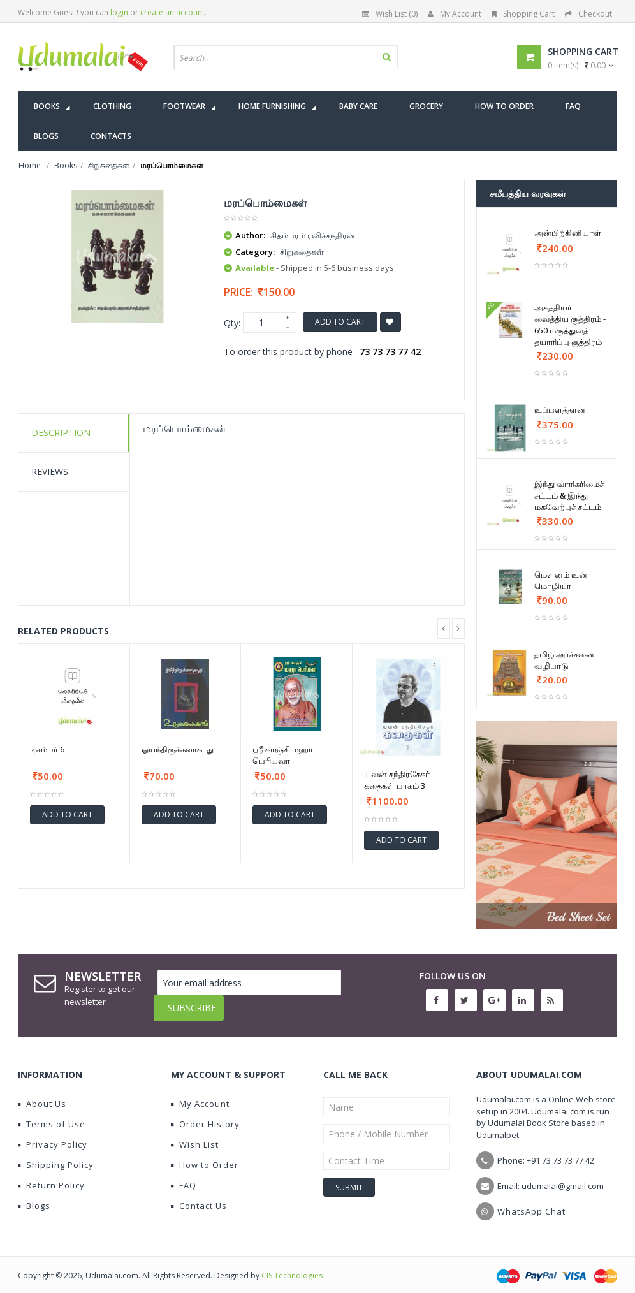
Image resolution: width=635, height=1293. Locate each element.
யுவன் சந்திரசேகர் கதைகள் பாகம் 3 (397, 779)
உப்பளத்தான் (559, 409)
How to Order (204, 1155)
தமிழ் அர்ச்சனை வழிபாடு (564, 659)
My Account (454, 13)
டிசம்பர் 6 (47, 749)
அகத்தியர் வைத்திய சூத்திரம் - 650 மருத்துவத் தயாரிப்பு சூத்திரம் (570, 324)
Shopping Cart (523, 13)
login (119, 12)
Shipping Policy (56, 1155)
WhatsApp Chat (531, 1202)
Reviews (49, 471)
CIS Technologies (292, 1265)
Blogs (34, 1196)
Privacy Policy (52, 1135)
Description (61, 433)
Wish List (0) (390, 13)
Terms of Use (51, 1114)
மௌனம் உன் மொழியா (560, 580)
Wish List (195, 1135)
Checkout (588, 13)
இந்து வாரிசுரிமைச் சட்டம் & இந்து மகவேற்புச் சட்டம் (569, 495)
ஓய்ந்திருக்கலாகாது (178, 749)
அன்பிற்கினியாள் (567, 232)
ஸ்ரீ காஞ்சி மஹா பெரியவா (282, 754)
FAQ (183, 1175)
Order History (205, 1114)
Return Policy (51, 1175)
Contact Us (199, 1196)
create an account (172, 12)
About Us (42, 1094)
